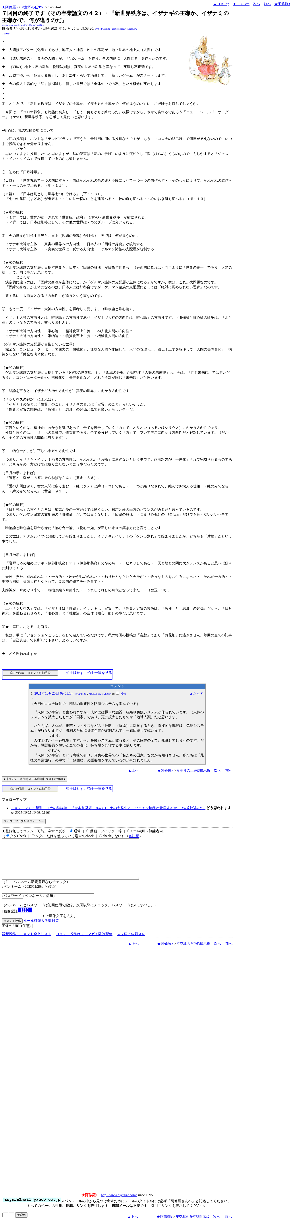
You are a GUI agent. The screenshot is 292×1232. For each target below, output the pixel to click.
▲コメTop (221, 4)
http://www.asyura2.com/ (119, 1203)
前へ (267, 4)
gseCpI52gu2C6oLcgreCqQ (124, 29)
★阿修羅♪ (10, 7)
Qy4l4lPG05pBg (102, 29)
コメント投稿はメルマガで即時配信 (84, 942)
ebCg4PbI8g (81, 694)
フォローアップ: (14, 799)
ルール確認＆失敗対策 (41, 929)
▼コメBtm (241, 4)
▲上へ (133, 770)
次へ (256, 4)
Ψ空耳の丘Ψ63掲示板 (194, 770)
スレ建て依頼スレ (131, 942)
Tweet (6, 33)
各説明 (134, 836)
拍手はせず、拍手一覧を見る (89, 672)
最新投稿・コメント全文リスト (26, 942)
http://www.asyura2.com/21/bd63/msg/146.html (23, 25)
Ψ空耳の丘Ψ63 (32, 7)
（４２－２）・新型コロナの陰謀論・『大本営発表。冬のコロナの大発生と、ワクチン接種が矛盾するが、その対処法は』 (108, 808)
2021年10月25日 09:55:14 (53, 693)
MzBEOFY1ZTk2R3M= (100, 694)
